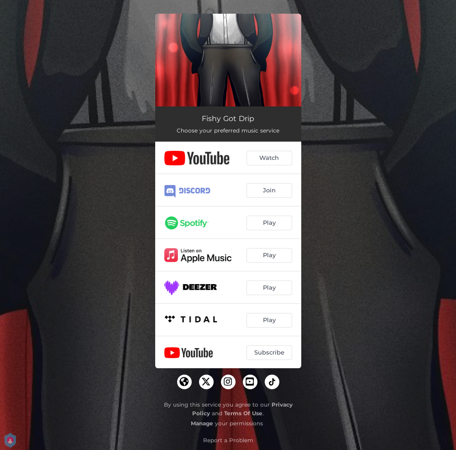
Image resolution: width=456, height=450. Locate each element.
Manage (202, 423)
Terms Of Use (243, 413)
